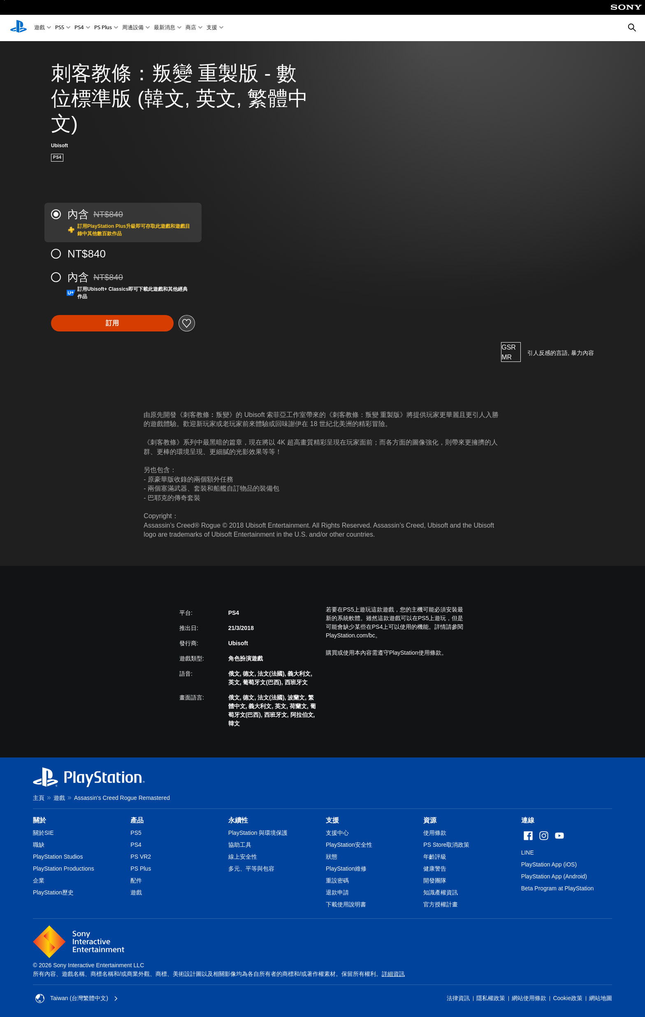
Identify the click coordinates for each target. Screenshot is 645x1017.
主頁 (38, 798)
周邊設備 (133, 28)
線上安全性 (242, 856)
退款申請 (337, 892)
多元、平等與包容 (251, 868)
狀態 (331, 856)
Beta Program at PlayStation (557, 888)
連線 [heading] (527, 820)
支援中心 (337, 832)
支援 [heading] (332, 820)
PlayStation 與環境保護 (258, 832)
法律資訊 (458, 998)
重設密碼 (337, 880)
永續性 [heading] (238, 820)
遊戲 (39, 28)
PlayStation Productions (63, 868)
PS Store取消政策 (446, 844)
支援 (211, 28)
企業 (38, 880)
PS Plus (103, 28)
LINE (527, 852)
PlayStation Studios (58, 856)
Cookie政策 (567, 998)
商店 (191, 28)
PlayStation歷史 (53, 892)
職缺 (38, 844)
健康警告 (434, 868)
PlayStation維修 (346, 868)
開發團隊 (434, 880)
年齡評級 (434, 856)
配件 (136, 880)
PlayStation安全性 (349, 844)
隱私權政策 (490, 998)
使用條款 (434, 832)
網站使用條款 (529, 998)
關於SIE (43, 832)
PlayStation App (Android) (554, 876)
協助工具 (239, 844)
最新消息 (164, 28)
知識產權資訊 (440, 892)
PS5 (59, 28)
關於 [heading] (39, 820)
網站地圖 (600, 998)
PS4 (79, 28)
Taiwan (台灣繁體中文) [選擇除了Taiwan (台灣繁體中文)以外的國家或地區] (77, 998)
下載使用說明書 (346, 904)
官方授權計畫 (440, 904)
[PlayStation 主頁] (18, 28)
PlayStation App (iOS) (549, 864)
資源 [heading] (429, 820)
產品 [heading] (137, 820)
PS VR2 (140, 856)
